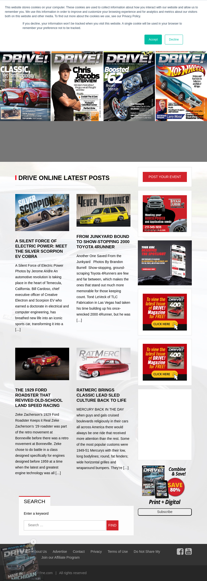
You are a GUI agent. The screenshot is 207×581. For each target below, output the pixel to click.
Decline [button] (174, 39)
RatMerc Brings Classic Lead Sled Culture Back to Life (101, 395)
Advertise (60, 551)
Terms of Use (118, 551)
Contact (79, 551)
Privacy (96, 551)
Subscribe (164, 512)
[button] (15, 105)
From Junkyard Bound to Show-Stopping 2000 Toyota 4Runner (103, 241)
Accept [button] (153, 39)
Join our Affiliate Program (60, 557)
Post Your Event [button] (165, 177)
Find (112, 525)
